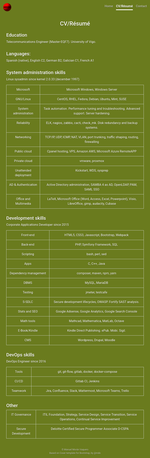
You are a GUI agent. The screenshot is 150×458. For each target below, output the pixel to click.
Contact (141, 6)
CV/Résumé (124, 6)
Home (109, 6)
